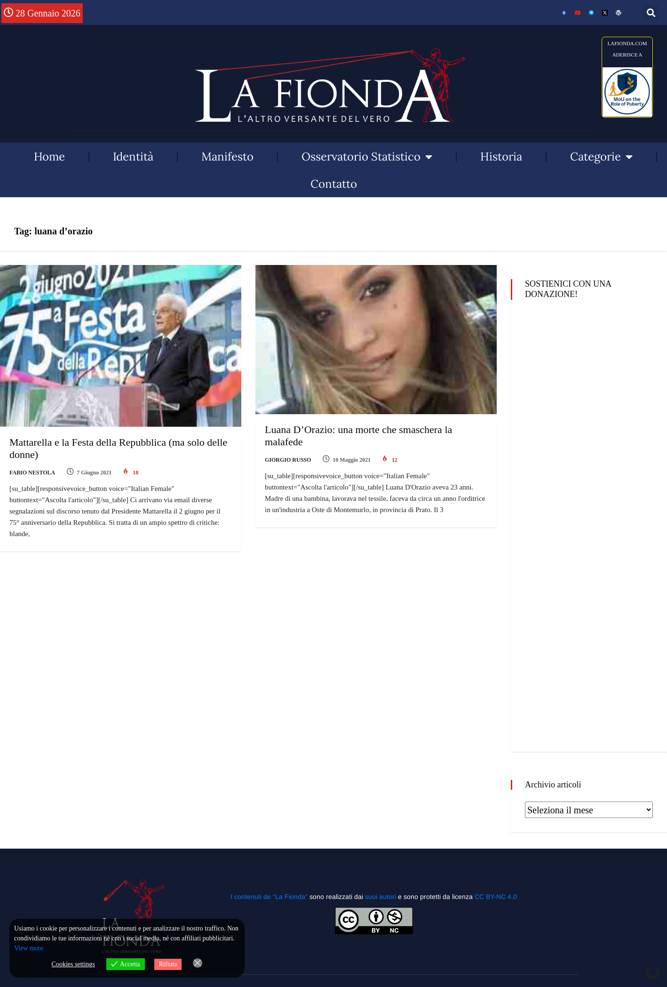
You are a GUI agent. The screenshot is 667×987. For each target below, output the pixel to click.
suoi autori (381, 896)
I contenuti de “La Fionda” (269, 896)
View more (28, 948)
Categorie (601, 156)
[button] (651, 12)
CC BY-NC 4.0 (496, 896)
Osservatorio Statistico (367, 156)
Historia (501, 156)
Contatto (333, 184)
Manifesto (227, 156)
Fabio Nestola (32, 472)
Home (49, 156)
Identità (133, 156)
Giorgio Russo (288, 460)
